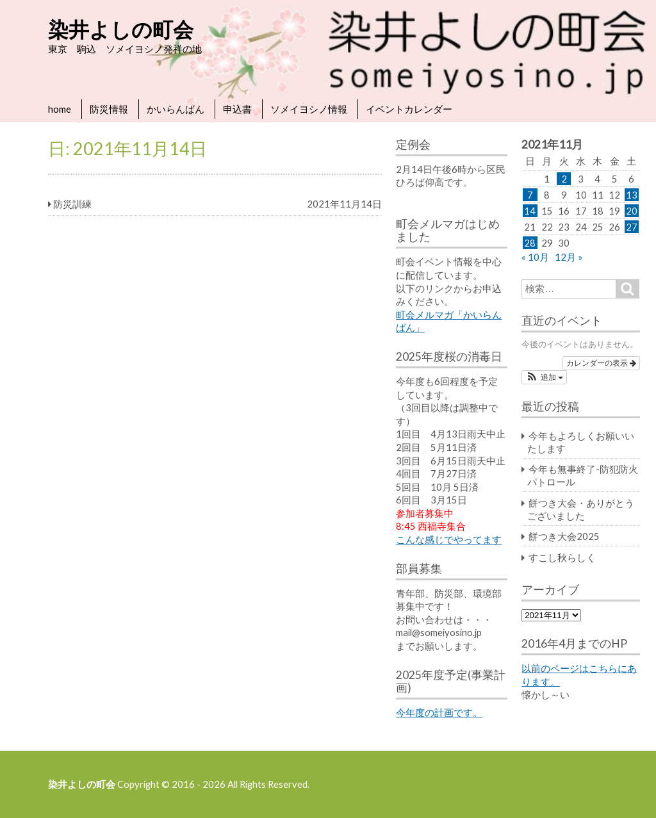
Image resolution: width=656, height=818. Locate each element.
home (59, 109)
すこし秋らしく (562, 557)
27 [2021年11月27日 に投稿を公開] (631, 227)
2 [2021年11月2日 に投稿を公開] (564, 178)
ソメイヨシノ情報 (308, 109)
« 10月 (535, 257)
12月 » (568, 257)
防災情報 (109, 109)
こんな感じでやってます (449, 539)
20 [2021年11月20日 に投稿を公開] (631, 211)
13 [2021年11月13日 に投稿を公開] (631, 194)
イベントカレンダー (409, 109)
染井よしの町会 (120, 29)
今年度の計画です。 (439, 712)
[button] (544, 377)
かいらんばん (175, 109)
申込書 (237, 109)
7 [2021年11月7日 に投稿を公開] (530, 194)
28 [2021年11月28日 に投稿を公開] (530, 243)
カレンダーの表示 (601, 363)
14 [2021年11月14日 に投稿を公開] (530, 211)
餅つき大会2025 (564, 536)
